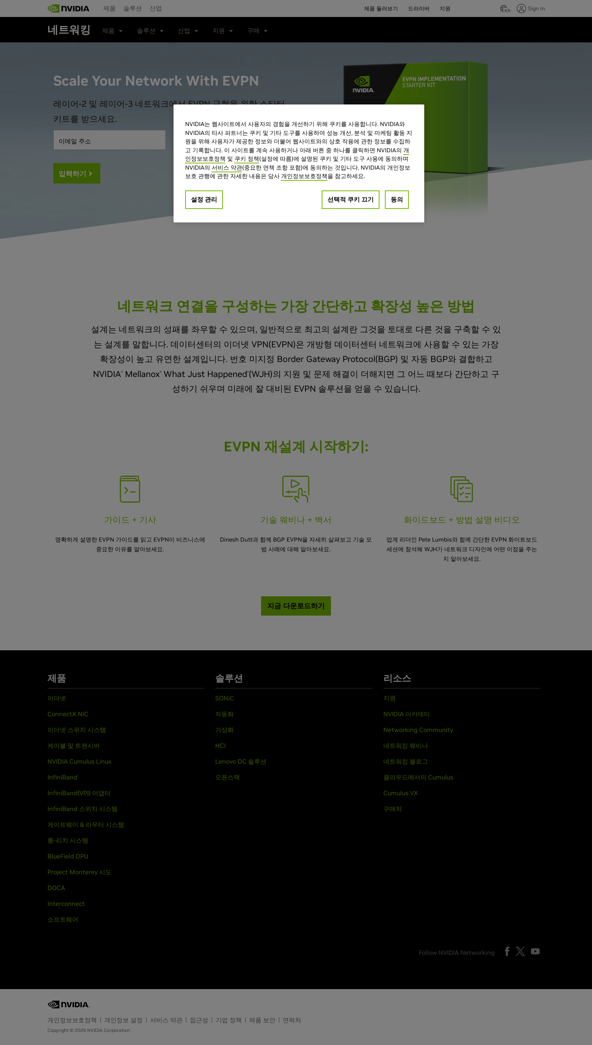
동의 (397, 199)
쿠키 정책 (246, 158)
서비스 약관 (227, 167)
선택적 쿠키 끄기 (350, 199)
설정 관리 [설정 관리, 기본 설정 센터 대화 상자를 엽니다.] (204, 199)
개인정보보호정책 (304, 176)
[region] (299, 163)
